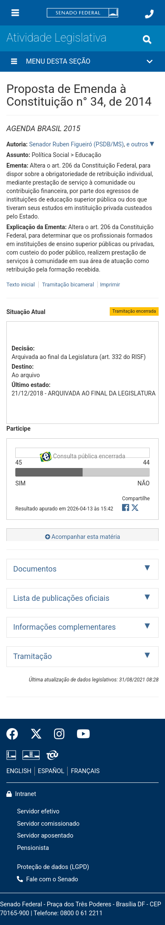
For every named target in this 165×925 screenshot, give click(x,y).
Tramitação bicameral (68, 284)
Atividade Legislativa (56, 38)
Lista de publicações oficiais (61, 598)
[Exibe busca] (147, 39)
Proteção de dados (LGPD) (53, 867)
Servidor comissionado (48, 823)
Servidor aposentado (45, 835)
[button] (82, 61)
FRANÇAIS (85, 771)
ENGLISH (18, 771)
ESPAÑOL (51, 771)
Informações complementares (64, 626)
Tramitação (32, 656)
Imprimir (110, 284)
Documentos (35, 568)
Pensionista (33, 848)
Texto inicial (21, 284)
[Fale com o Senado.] (149, 14)
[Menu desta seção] (14, 61)
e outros (137, 144)
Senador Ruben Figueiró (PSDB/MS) (76, 144)
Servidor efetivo (38, 811)
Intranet (21, 794)
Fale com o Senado (47, 879)
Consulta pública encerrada (82, 454)
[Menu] (15, 13)
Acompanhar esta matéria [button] (82, 536)
